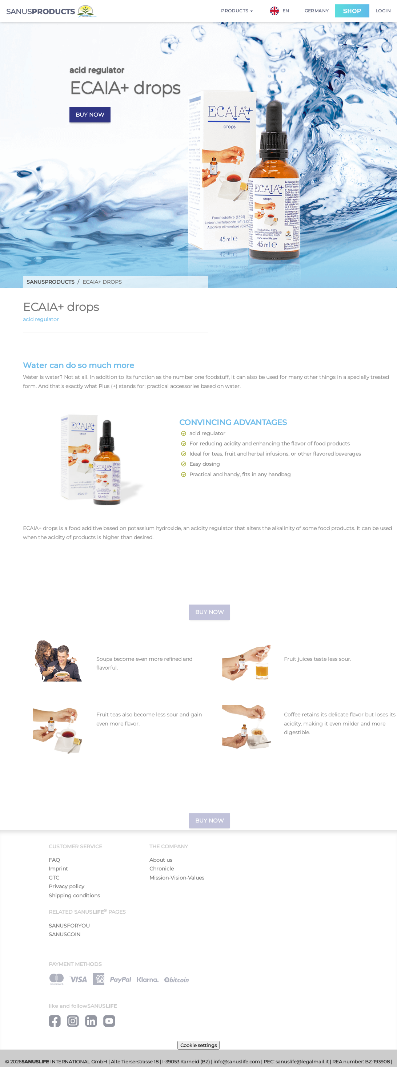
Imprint (58, 868)
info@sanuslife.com (236, 1061)
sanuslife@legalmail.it (302, 1061)
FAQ (54, 860)
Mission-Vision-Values (176, 877)
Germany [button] (317, 10)
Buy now (90, 114)
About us (160, 860)
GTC (54, 877)
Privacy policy (66, 886)
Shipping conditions (74, 895)
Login (383, 10)
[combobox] (283, 11)
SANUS (51, 11)
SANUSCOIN (64, 934)
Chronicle (161, 868)
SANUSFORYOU (69, 925)
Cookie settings (198, 1045)
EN (279, 11)
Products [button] (237, 10)
